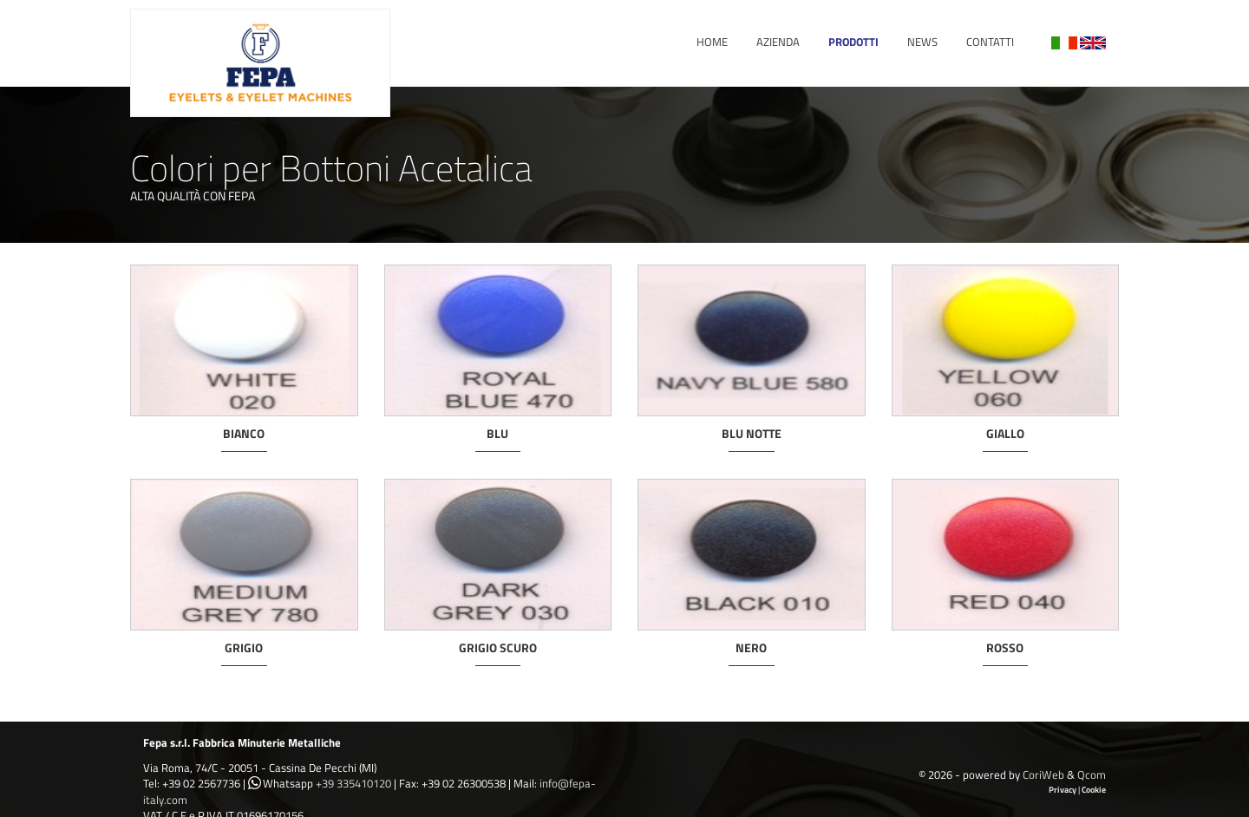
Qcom (1091, 774)
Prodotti (853, 41)
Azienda (778, 41)
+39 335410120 (353, 783)
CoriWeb (1043, 774)
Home (712, 41)
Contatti (990, 41)
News (922, 41)
